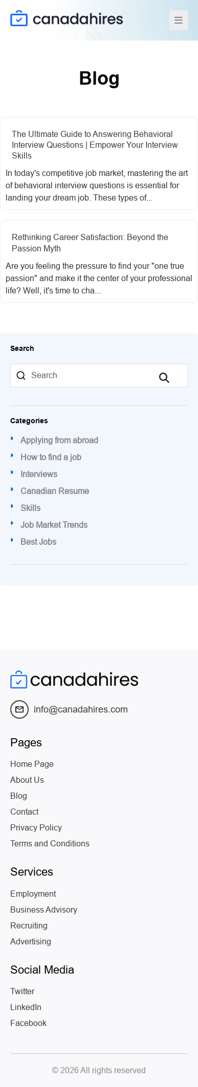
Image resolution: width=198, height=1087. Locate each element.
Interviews (38, 474)
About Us (27, 780)
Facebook (28, 1023)
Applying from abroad (59, 441)
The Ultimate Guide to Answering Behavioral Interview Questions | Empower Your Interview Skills (95, 145)
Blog (18, 796)
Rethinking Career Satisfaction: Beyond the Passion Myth (90, 242)
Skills (30, 508)
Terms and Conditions (50, 843)
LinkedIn (25, 1007)
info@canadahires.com (69, 709)
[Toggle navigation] (178, 20)
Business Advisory (43, 909)
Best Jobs (38, 542)
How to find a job (50, 457)
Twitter (22, 991)
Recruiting (29, 925)
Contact (24, 811)
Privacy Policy (36, 827)
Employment (33, 894)
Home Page (32, 764)
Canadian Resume (54, 491)
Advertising (30, 941)
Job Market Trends (53, 525)
